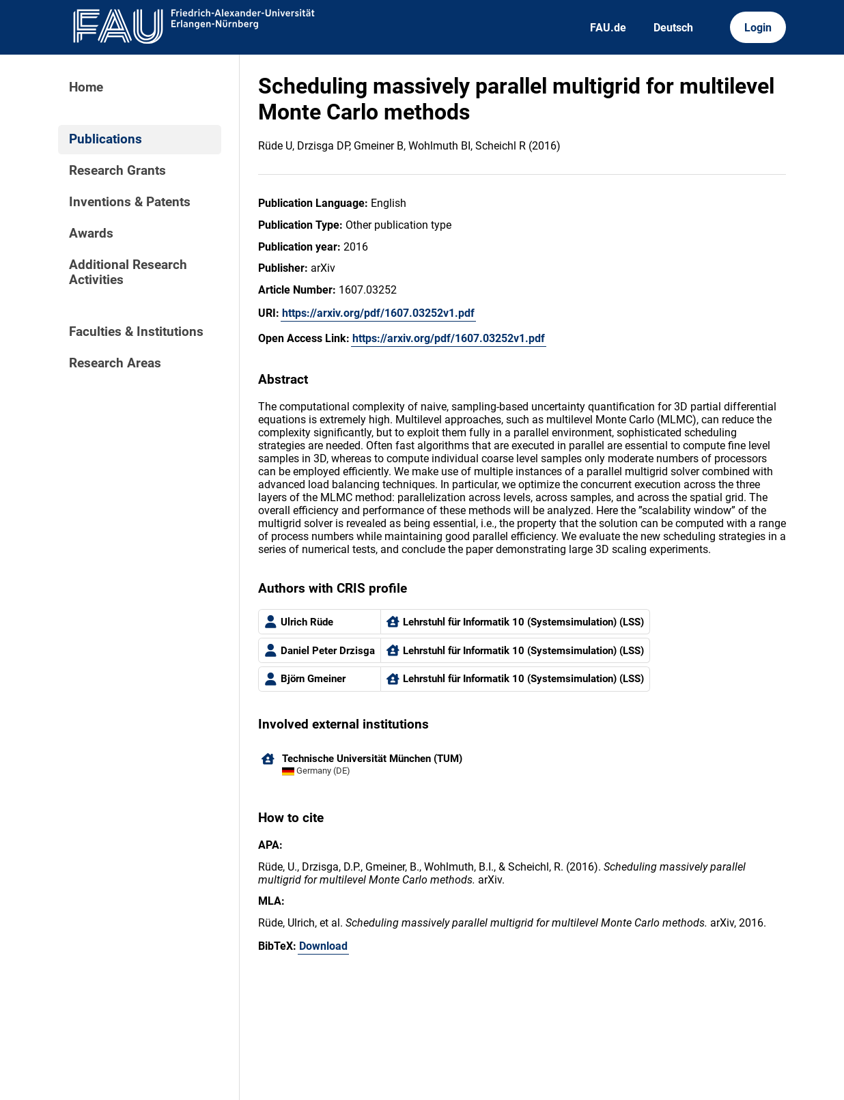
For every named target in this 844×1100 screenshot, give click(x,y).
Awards (91, 233)
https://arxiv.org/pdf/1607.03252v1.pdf (378, 313)
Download (323, 946)
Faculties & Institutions (136, 331)
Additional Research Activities (128, 272)
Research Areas (115, 363)
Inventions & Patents (130, 202)
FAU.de (608, 27)
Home (86, 87)
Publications (105, 139)
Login (758, 27)
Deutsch (673, 27)
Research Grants (117, 170)
